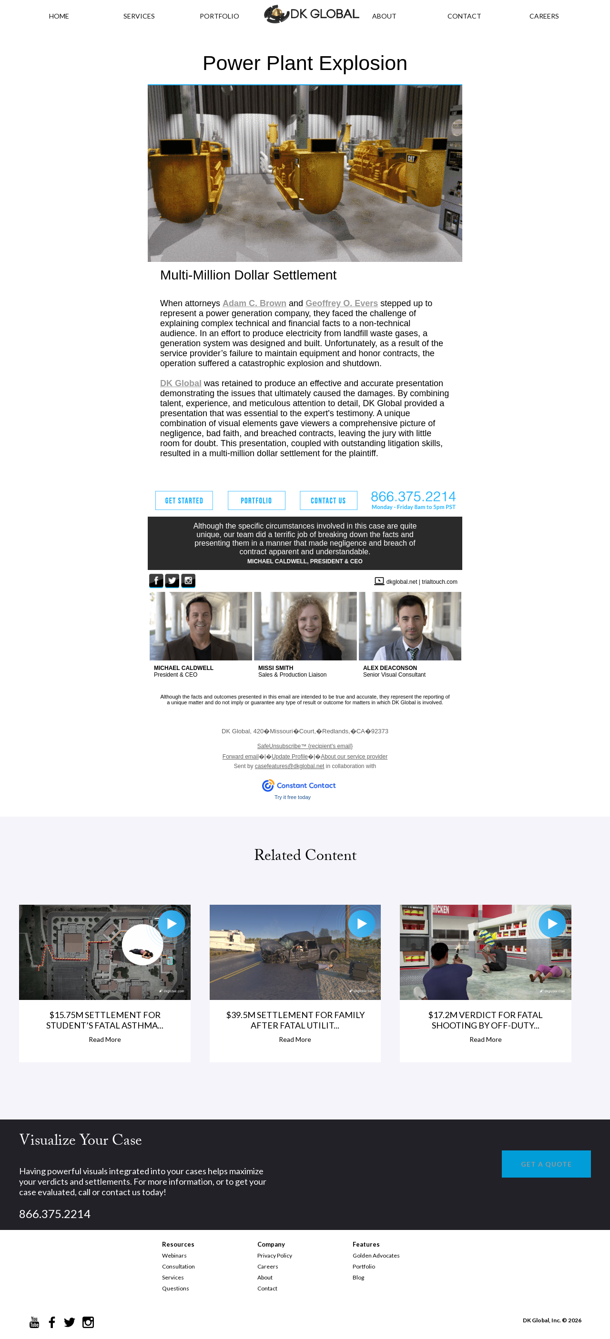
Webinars (174, 1255)
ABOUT (384, 16)
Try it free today (292, 797)
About (265, 1277)
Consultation (178, 1266)
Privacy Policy (274, 1255)
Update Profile (290, 756)
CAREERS (544, 16)
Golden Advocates (376, 1255)
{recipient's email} (305, 746)
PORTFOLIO (219, 16)
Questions (175, 1288)
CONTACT (464, 16)
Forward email (241, 756)
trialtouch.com (440, 582)
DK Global (181, 383)
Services (139, 16)
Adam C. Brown (254, 303)
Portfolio (364, 1266)
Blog (358, 1277)
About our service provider (354, 756)
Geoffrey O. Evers (341, 303)
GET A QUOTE (546, 1164)
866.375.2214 (55, 1213)
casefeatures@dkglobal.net (290, 766)
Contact (267, 1288)
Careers (267, 1266)
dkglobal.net (401, 582)
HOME (59, 16)
